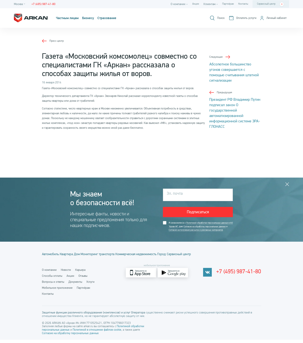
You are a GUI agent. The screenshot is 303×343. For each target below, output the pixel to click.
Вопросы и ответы (53, 285)
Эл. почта (176, 194)
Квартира (73, 259)
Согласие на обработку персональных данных (70, 336)
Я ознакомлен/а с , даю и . (199, 229)
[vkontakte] (212, 276)
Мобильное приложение (57, 291)
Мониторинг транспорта (117, 259)
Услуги (90, 285)
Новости (66, 273)
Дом (90, 259)
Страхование (121, 18)
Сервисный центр (270, 4)
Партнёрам (225, 4)
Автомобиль (51, 259)
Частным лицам (71, 18)
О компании (49, 273)
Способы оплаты (52, 279)
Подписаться (198, 212)
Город (197, 259)
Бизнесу (98, 18)
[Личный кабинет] (271, 18)
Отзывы (82, 279)
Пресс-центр (57, 40)
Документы (75, 285)
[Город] (20, 4)
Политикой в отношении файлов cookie (97, 333)
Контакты (242, 4)
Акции (191, 4)
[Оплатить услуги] (239, 18)
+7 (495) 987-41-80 (241, 276)
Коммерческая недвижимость (164, 259)
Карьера (80, 273)
